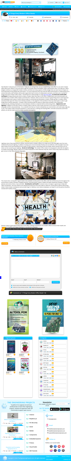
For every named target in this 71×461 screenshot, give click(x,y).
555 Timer (45, 367)
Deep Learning (30, 9)
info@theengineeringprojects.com (56, 428)
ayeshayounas (46, 17)
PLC (16, 9)
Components (45, 380)
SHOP (17, 6)
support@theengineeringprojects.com (57, 432)
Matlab (44, 371)
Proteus (44, 349)
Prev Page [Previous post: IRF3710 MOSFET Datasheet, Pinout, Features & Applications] (4, 243)
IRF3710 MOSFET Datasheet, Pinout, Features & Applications (12, 236)
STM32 (9, 9)
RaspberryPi (2, 9)
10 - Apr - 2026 (6, 423)
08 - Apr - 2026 (6, 437)
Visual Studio (45, 358)
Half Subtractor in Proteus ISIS (51, 236)
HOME (4, 6)
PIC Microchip (46, 354)
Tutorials (30, 17)
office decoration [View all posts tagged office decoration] (37, 229)
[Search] (30, 2)
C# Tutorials (45, 384)
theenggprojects (51, 419)
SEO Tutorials (46, 393)
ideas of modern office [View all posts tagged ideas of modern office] (17, 229)
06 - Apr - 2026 (6, 451)
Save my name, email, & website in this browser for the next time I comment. (27, 285)
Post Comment (56, 282)
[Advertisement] (35, 31)
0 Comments (64, 17)
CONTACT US (66, 459)
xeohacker (20, 423)
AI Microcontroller (57, 9)
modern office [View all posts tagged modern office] (9, 229)
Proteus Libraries (37, 9)
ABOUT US (41, 6)
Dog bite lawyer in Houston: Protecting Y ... (12, 434)
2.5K (4, 21)
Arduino (13, 9)
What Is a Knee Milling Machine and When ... (12, 420)
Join (68, 2)
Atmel (29, 426)
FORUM (23, 6)
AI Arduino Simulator (66, 9)
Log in (66, 2)
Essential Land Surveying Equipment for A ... (13, 447)
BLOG (11, 6)
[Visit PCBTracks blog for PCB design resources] (53, 334)
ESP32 (6, 9)
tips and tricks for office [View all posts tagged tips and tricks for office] (28, 229)
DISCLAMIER (49, 459)
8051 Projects (46, 363)
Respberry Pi (45, 345)
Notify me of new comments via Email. (20, 287)
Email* (30, 281)
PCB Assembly (66, 6)
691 (68, 21)
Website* (43, 281)
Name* (17, 281)
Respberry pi (31, 418)
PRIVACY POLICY (66, 456)
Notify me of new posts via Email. (37, 287)
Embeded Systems (46, 389)
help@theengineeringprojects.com (56, 430)
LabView (45, 376)
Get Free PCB (57, 6)
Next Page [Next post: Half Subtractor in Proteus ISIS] (66, 242)
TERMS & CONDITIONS (52, 456)
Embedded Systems (22, 9)
